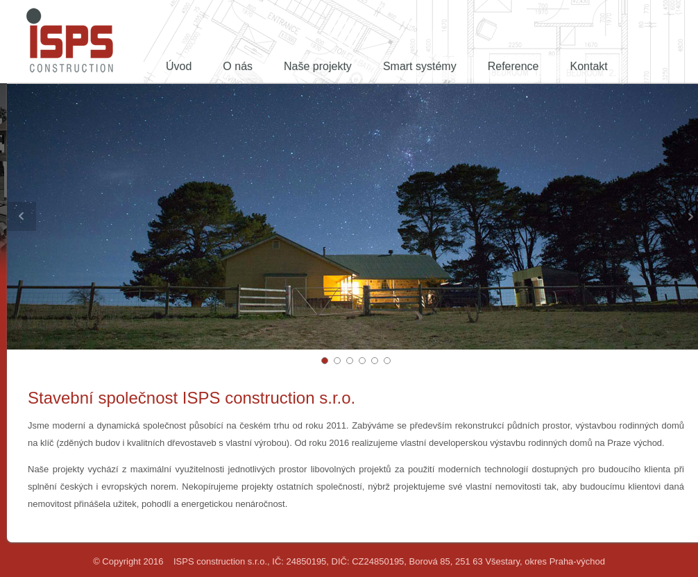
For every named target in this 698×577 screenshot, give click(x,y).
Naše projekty (318, 66)
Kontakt (589, 66)
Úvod (178, 66)
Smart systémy (420, 66)
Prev (21, 216)
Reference (513, 66)
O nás (238, 66)
